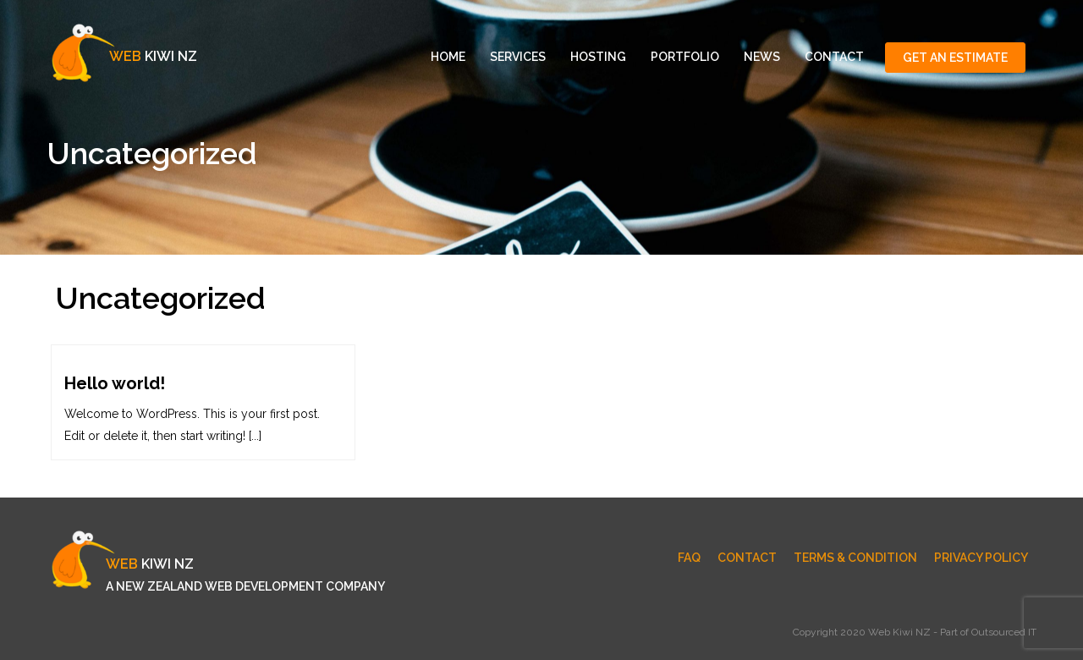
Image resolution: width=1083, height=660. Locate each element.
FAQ (689, 557)
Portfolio (685, 56)
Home (448, 56)
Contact (834, 56)
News (762, 56)
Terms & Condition (855, 557)
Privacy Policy (981, 557)
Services (518, 56)
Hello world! (114, 383)
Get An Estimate (955, 57)
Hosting (598, 56)
